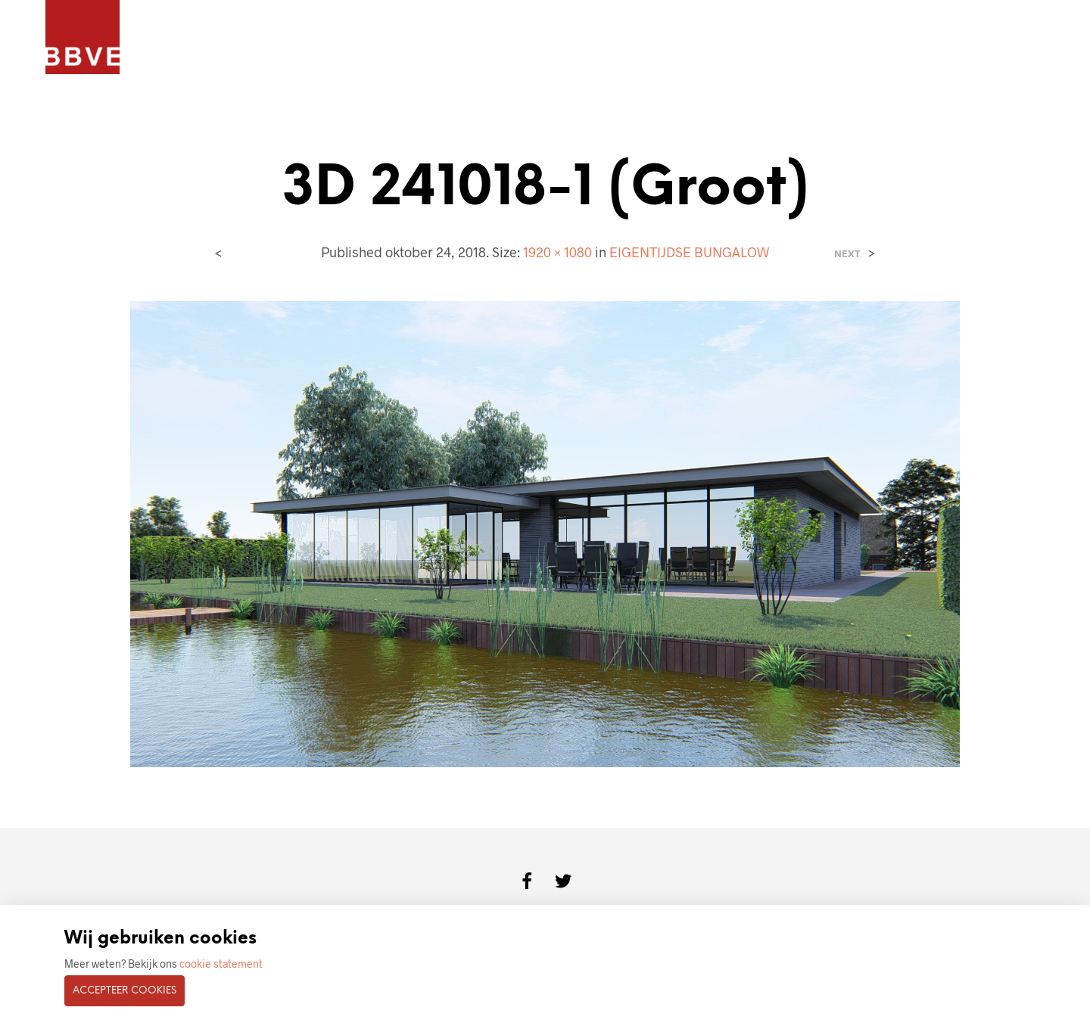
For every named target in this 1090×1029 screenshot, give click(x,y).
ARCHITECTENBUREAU (354, 38)
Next (847, 254)
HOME (173, 38)
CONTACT (560, 38)
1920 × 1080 (557, 252)
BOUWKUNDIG (473, 38)
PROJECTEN (243, 38)
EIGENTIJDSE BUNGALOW (689, 252)
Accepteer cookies (124, 991)
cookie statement (221, 963)
